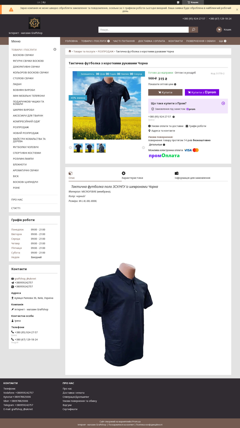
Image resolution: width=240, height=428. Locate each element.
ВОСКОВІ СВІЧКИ (23, 55)
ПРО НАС (17, 199)
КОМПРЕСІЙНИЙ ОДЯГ (26, 121)
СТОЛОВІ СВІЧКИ (23, 78)
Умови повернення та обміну (80, 401)
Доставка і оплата (73, 392)
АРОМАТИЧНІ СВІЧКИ (26, 170)
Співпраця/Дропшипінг (76, 396)
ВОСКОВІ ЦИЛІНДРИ (25, 182)
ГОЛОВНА (71, 41)
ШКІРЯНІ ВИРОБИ (23, 110)
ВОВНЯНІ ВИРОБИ (24, 90)
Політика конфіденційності (149, 424)
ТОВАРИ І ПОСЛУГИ (93, 41)
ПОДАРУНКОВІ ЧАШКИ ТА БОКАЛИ (28, 103)
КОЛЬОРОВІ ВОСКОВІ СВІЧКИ (30, 72)
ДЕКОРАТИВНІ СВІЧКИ (26, 67)
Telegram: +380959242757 (18, 405)
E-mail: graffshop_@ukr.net (18, 409)
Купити (167, 92)
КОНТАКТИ (175, 41)
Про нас (67, 388)
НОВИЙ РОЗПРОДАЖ (26, 133)
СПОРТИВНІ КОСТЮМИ (27, 153)
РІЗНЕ (16, 188)
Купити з (203, 92)
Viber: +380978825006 (15, 401)
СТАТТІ (15, 208)
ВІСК (15, 176)
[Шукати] (193, 30)
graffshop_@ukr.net (25, 278)
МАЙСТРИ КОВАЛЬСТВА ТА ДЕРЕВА (29, 140)
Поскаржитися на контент (121, 424)
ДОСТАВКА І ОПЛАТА (151, 41)
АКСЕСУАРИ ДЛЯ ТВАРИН (28, 115)
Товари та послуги (84, 51)
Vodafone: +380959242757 (18, 392)
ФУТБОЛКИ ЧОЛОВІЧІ (26, 147)
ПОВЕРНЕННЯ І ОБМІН (201, 41)
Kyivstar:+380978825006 (17, 396)
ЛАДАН (17, 84)
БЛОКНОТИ (20, 164)
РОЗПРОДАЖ (105, 51)
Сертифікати (70, 409)
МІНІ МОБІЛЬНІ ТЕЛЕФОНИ (29, 96)
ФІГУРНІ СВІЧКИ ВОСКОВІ (28, 61)
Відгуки (67, 405)
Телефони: (9, 388)
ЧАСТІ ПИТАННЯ (124, 41)
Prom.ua (136, 421)
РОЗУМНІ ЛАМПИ (23, 159)
